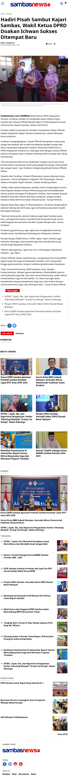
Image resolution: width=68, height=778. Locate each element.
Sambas (9, 14)
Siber (14, 774)
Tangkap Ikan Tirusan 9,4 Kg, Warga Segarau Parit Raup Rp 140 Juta (28, 624)
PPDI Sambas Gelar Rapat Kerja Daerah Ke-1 (22, 683)
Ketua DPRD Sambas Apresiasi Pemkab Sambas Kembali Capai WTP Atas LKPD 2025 (16, 380)
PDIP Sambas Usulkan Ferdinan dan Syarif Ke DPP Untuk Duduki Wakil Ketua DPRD (28, 569)
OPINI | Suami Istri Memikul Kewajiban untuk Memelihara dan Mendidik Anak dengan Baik (26, 542)
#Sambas (20, 333)
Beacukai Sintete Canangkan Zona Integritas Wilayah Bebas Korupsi (23, 701)
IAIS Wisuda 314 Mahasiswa (14, 717)
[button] (65, 1)
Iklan (33, 774)
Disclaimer (24, 774)
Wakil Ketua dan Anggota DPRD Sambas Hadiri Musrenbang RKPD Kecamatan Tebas (26, 610)
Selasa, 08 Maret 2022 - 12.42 (10, 45)
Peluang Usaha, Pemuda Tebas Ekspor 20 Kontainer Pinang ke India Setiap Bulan (29, 637)
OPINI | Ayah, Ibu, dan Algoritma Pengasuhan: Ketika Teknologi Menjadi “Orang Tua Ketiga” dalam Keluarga (16, 417)
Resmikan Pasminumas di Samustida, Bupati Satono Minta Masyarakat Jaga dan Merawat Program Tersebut (15, 454)
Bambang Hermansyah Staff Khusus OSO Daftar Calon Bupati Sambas (27, 597)
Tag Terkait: (7, 333)
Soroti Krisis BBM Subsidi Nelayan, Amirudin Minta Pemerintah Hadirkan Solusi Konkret (50, 381)
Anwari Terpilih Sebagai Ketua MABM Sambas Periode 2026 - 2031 (51, 453)
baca (49, 44)
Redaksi (6, 774)
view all (62, 734)
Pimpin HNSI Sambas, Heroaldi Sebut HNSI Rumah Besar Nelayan (50, 416)
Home (3, 14)
